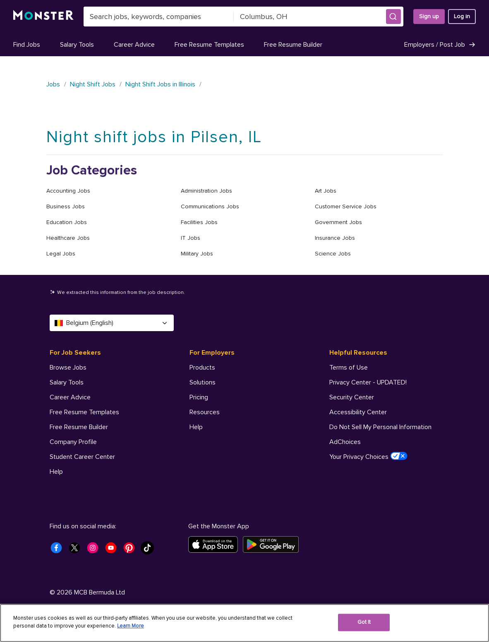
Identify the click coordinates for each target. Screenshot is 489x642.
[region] (244, 623)
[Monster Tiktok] (150, 550)
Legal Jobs (60, 253)
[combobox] (159, 16)
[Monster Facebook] (59, 550)
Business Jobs (65, 206)
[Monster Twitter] (77, 550)
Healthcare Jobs (68, 237)
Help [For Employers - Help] (196, 427)
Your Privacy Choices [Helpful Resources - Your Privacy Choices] (368, 456)
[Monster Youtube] (113, 550)
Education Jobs (66, 222)
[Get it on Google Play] (273, 544)
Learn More (130, 626)
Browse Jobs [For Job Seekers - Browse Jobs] (68, 367)
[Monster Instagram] (95, 550)
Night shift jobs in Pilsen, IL (154, 137)
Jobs (53, 84)
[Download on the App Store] (215, 544)
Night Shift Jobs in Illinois (160, 84)
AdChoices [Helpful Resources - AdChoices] (345, 442)
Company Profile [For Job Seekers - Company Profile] (73, 442)
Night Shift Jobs (92, 84)
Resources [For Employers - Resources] (204, 412)
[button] (393, 16)
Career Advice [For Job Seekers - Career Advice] (70, 397)
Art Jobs (325, 190)
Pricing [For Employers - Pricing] (198, 397)
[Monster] (43, 16)
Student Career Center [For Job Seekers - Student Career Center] (82, 457)
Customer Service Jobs (345, 206)
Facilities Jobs (199, 222)
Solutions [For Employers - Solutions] (202, 382)
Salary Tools (77, 45)
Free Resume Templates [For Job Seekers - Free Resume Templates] (84, 412)
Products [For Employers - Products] (202, 367)
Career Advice (134, 45)
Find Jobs (26, 45)
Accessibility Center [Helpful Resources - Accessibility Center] (358, 412)
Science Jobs (333, 253)
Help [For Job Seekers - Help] (56, 472)
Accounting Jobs (68, 190)
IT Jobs (190, 237)
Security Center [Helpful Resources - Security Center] (351, 397)
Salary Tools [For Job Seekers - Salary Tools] (67, 382)
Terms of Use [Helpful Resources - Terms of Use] (348, 367)
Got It (364, 622)
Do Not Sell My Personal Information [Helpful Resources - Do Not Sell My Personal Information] (380, 427)
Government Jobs (338, 222)
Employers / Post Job (440, 45)
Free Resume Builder (293, 45)
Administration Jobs (206, 190)
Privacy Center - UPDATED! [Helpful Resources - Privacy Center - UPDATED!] (368, 382)
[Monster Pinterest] (131, 550)
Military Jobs (197, 253)
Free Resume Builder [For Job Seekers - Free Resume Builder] (79, 427)
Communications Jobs (210, 206)
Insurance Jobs (335, 237)
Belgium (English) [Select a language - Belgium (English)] (112, 323)
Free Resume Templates (209, 45)
